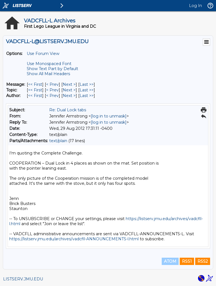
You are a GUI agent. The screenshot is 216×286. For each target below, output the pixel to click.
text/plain (58, 140)
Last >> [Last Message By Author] (87, 95)
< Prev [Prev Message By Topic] (52, 90)
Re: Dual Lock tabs (67, 109)
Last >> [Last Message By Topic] (87, 90)
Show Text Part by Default (52, 68)
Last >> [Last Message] (87, 84)
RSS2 (202, 261)
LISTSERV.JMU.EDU (23, 279)
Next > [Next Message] (69, 84)
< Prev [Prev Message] (52, 84)
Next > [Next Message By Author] (69, 95)
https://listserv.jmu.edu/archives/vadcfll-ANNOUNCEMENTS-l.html (74, 238)
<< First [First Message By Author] (35, 95)
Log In (195, 5)
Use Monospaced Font (49, 63)
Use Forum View (43, 53)
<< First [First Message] (35, 84)
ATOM (170, 261)
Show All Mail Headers (48, 73)
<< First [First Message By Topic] (35, 90)
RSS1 (187, 261)
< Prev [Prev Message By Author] (52, 95)
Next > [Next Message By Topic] (69, 90)
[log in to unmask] (109, 116)
